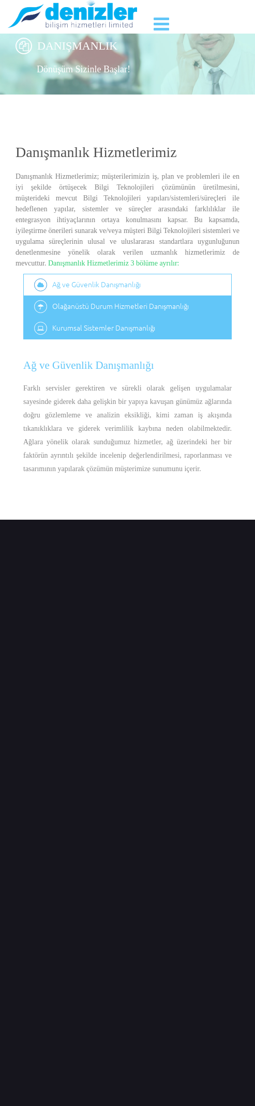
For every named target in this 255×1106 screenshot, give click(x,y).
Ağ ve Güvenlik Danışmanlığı (87, 284)
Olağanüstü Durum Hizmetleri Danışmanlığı (111, 306)
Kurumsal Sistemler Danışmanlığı (94, 328)
